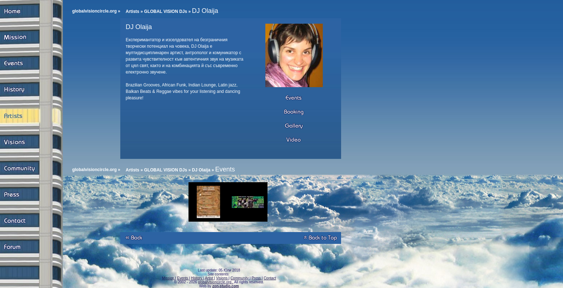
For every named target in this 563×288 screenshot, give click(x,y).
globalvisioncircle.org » (96, 11)
